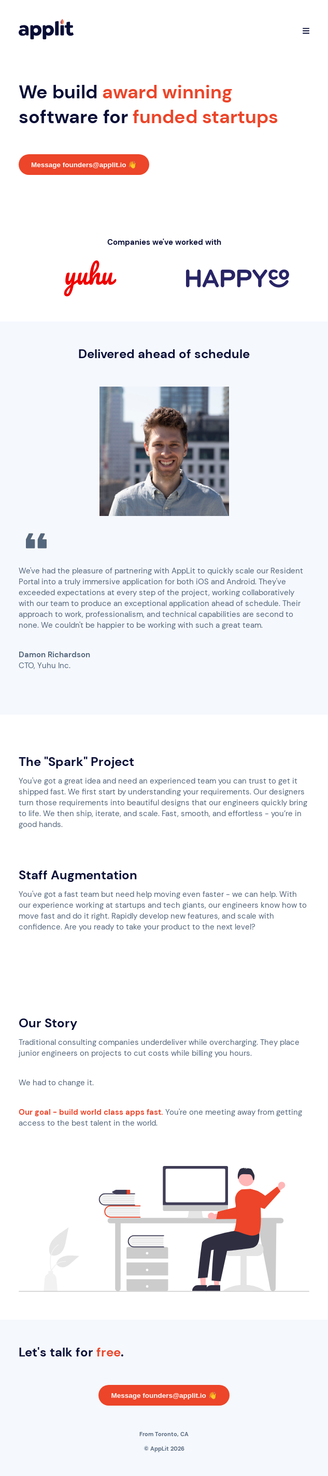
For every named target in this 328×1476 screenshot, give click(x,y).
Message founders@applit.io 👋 (84, 165)
